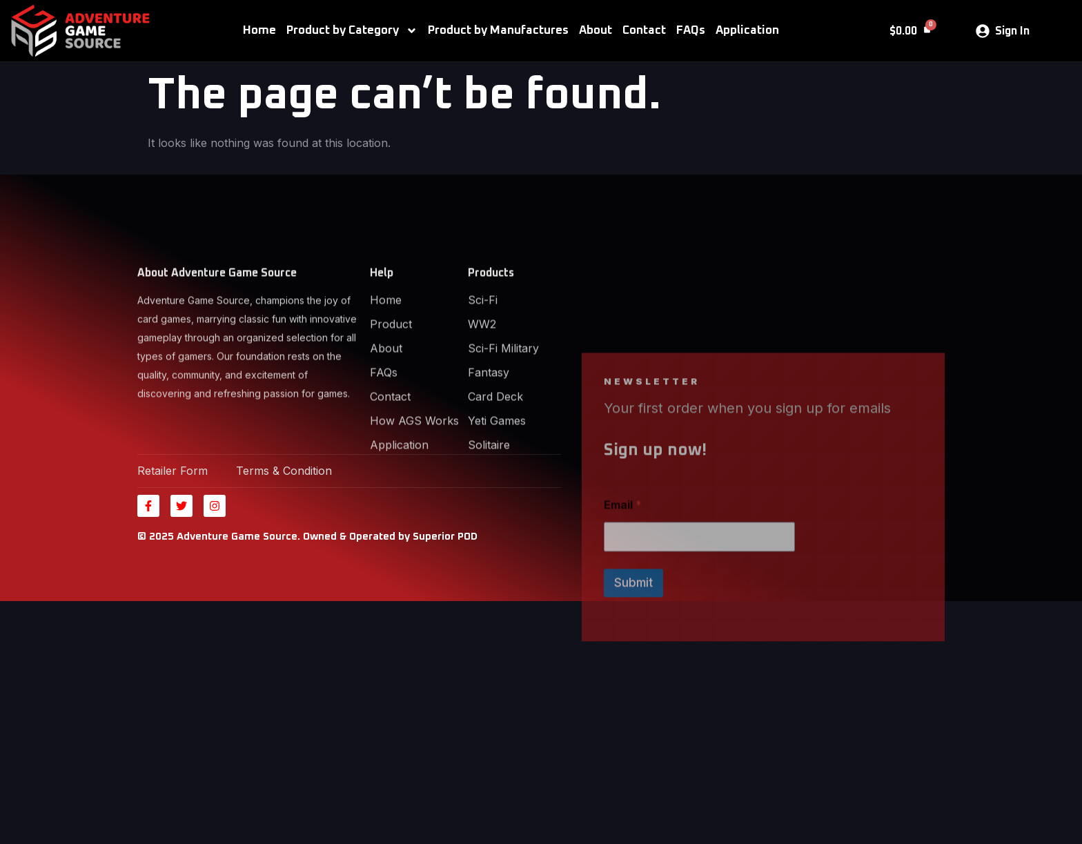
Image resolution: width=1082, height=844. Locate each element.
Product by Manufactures (498, 31)
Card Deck (495, 423)
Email (623, 556)
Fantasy (488, 399)
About (595, 31)
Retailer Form (172, 471)
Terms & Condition (284, 471)
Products (491, 299)
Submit (633, 634)
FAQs (690, 31)
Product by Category (351, 30)
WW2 (482, 350)
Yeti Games (497, 447)
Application (747, 31)
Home (259, 31)
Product (391, 350)
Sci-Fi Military (503, 375)
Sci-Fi (483, 326)
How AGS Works (414, 447)
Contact (644, 31)
